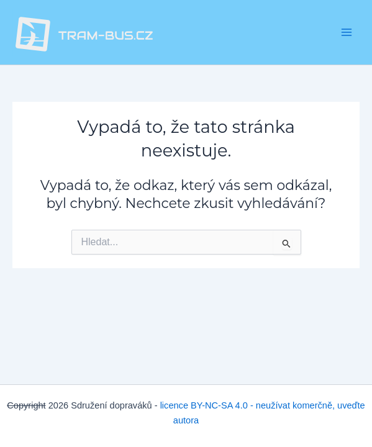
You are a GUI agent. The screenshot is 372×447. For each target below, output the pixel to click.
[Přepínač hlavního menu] (346, 32)
